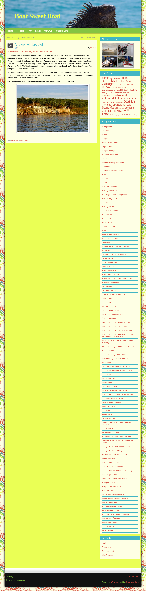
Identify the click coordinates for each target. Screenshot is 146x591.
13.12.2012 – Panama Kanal (86, 38)
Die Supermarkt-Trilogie (111, 310)
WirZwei (93, 48)
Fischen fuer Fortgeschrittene (113, 494)
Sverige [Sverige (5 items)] (126, 114)
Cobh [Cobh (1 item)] (119, 84)
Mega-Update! (107, 147)
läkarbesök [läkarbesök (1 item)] (105, 102)
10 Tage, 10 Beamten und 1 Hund (114, 390)
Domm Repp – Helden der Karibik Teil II (117, 370)
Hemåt (104, 159)
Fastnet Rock (107, 223)
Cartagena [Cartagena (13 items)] (109, 84)
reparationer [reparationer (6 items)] (119, 104)
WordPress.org (107, 555)
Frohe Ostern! (107, 298)
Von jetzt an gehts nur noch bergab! (115, 246)
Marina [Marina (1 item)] (112, 102)
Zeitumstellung (107, 242)
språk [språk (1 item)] (119, 115)
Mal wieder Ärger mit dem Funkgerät (115, 359)
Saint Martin (24, 140)
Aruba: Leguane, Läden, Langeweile (115, 514)
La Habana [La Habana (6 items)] (129, 98)
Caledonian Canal (108, 167)
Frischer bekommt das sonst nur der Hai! (117, 394)
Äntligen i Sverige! (109, 151)
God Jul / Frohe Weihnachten (113, 398)
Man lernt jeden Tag (109, 502)
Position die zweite (109, 270)
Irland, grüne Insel (108, 207)
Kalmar (104, 135)
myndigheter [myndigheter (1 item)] (119, 102)
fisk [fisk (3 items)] (116, 92)
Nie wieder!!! (106, 362)
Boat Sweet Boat (37, 16)
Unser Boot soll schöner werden (114, 467)
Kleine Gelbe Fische (109, 459)
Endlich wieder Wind (109, 262)
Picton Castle (107, 414)
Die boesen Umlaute (109, 386)
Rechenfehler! (107, 215)
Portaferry (105, 179)
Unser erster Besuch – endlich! (113, 294)
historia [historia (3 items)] (125, 92)
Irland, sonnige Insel (109, 199)
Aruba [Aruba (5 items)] (124, 77)
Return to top (134, 576)
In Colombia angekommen (112, 506)
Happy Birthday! (108, 286)
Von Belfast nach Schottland (112, 171)
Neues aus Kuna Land (110, 432)
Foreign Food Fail (108, 483)
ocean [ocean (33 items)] (129, 101)
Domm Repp (106, 374)
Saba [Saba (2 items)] (129, 105)
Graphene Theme (133, 582)
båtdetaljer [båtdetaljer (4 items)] (119, 81)
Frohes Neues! (107, 382)
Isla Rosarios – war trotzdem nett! (114, 455)
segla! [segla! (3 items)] (105, 111)
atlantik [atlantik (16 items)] (107, 81)
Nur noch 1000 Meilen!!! (111, 238)
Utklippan (105, 139)
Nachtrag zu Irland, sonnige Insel (114, 195)
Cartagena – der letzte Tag (112, 451)
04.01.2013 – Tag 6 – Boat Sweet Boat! (20, 38)
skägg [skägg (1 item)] (115, 115)
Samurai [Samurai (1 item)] (121, 108)
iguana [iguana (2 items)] (114, 96)
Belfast (104, 175)
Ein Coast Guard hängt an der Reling (116, 366)
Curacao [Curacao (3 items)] (113, 87)
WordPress (115, 582)
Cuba (17, 140)
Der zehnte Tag (107, 258)
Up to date (106, 410)
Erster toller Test (108, 491)
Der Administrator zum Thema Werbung (117, 471)
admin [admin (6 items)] (105, 77)
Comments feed (108, 551)
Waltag (104, 230)
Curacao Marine (108, 526)
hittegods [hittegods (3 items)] (106, 95)
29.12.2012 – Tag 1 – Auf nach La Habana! (118, 347)
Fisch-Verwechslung (109, 378)
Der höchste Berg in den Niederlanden (116, 355)
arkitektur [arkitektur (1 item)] (117, 78)
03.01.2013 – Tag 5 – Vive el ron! (114, 326)
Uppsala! (105, 131)
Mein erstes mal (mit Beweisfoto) (114, 479)
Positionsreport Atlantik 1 (111, 274)
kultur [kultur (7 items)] (118, 98)
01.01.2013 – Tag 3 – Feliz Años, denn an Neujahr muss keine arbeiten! (117, 335)
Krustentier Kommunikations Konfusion (116, 436)
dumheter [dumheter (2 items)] (134, 90)
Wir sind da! (106, 219)
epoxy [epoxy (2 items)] (104, 93)
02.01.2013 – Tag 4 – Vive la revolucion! (117, 330)
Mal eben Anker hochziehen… (113, 463)
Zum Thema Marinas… (110, 187)
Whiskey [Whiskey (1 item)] (134, 115)
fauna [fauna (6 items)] (110, 92)
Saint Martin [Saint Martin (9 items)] (110, 107)
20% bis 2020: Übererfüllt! (111, 518)
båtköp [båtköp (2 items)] (128, 81)
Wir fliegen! (106, 250)
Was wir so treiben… (109, 306)
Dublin (104, 183)
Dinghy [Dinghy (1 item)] (124, 87)
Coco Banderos (108, 428)
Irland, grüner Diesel (109, 191)
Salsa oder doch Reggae (111, 402)
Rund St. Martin (108, 351)
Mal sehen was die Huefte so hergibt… (116, 498)
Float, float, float (108, 266)
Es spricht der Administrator (112, 487)
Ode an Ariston (107, 302)
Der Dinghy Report (109, 290)
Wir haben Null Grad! (110, 155)
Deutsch (20, 48)
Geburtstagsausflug (109, 475)
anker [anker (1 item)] (111, 78)
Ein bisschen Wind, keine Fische (114, 254)
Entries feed (106, 547)
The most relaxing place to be (113, 163)
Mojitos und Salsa (108, 406)
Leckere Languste (108, 418)
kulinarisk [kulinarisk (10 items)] (108, 98)
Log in (104, 543)
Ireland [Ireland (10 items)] (122, 95)
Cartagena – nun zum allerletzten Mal (116, 447)
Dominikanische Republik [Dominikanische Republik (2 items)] (112, 90)
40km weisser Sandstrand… (112, 143)
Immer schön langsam (110, 234)
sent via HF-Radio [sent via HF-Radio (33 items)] (116, 112)
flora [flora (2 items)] (120, 93)
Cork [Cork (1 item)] (123, 84)
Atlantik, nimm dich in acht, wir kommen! (117, 278)
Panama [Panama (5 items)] (106, 104)
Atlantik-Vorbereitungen (111, 282)
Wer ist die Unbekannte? (111, 522)
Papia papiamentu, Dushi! (111, 510)
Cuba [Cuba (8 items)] (105, 87)
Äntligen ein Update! (109, 318)
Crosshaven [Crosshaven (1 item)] (130, 84)
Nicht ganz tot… (108, 127)
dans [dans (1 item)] (119, 87)
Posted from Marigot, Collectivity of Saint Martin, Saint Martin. (30, 52)
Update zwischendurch (110, 211)
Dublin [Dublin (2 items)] (126, 90)
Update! (105, 203)
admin (13, 140)
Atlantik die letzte (108, 227)
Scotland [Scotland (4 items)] (129, 107)
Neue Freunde (107, 530)
